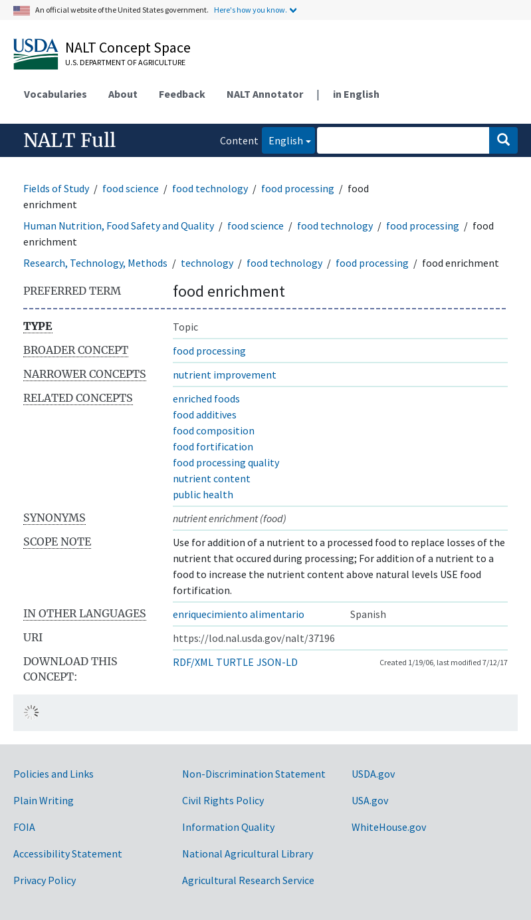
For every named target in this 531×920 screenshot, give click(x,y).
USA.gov (370, 800)
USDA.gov (373, 773)
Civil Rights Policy (223, 800)
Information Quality (228, 827)
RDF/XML (193, 662)
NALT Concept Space (128, 47)
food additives (205, 414)
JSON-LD (277, 662)
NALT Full (69, 140)
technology (207, 262)
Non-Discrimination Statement (254, 773)
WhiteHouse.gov (389, 827)
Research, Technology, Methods (95, 262)
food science (130, 188)
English (282, 139)
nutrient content (212, 478)
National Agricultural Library (247, 853)
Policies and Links (53, 773)
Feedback (182, 93)
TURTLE (235, 662)
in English (356, 93)
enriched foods (206, 398)
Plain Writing (43, 800)
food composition (214, 430)
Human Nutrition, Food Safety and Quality (118, 225)
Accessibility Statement (67, 853)
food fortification (213, 446)
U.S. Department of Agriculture (125, 62)
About (123, 93)
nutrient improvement (224, 374)
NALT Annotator (265, 93)
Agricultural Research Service (248, 880)
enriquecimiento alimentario (238, 614)
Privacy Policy (44, 880)
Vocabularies (55, 93)
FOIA (24, 827)
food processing (297, 188)
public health (203, 494)
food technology (210, 188)
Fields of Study (56, 188)
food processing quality (226, 462)
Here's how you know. (250, 10)
